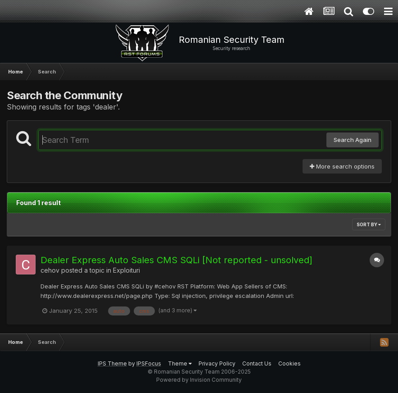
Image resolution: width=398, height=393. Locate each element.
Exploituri (126, 270)
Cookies (289, 363)
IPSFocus (148, 363)
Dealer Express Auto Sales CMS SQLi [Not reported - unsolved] (176, 260)
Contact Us (256, 363)
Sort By (369, 224)
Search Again (352, 139)
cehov (50, 270)
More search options (342, 166)
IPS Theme (112, 363)
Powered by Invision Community (199, 379)
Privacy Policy (217, 363)
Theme (180, 363)
